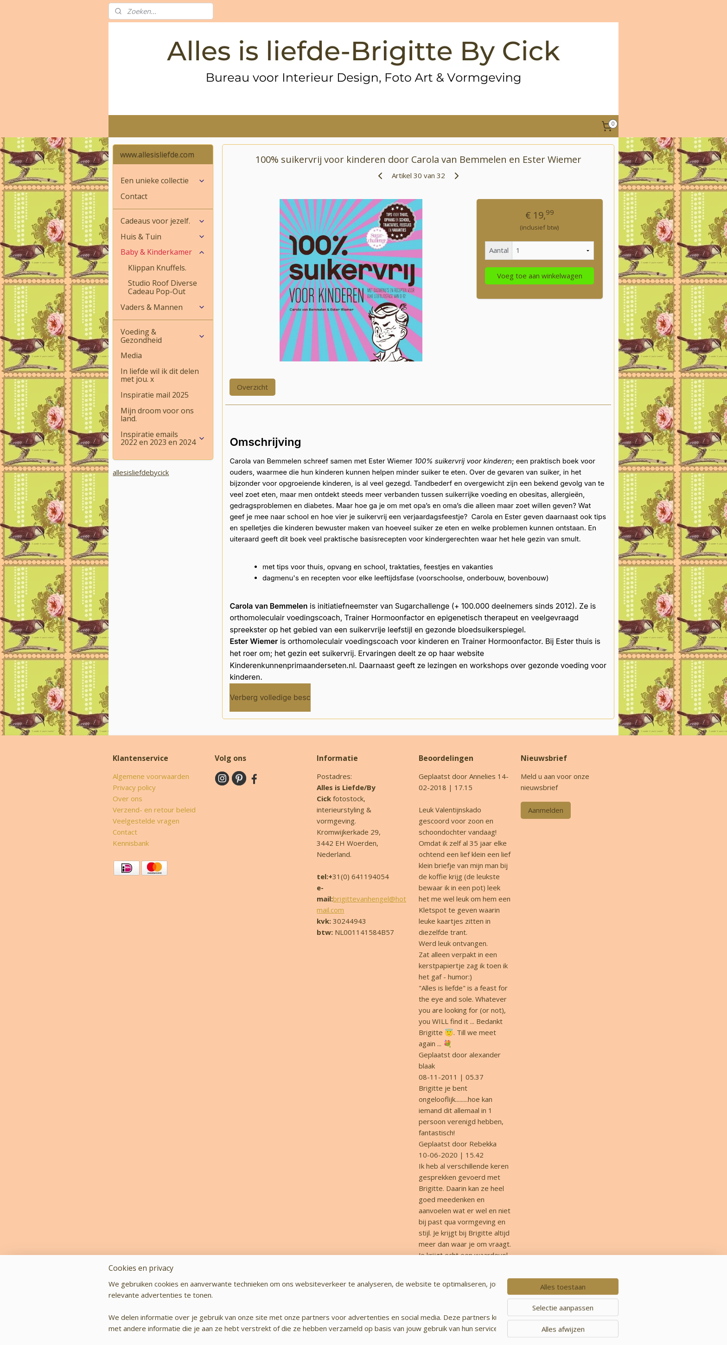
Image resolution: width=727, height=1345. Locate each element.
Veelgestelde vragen (146, 820)
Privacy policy (134, 787)
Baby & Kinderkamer (163, 252)
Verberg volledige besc (270, 697)
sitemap (339, 1328)
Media (131, 355)
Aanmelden (545, 810)
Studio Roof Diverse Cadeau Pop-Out (162, 287)
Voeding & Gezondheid (163, 336)
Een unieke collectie (163, 180)
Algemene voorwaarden (151, 776)
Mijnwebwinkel (475, 1328)
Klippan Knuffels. (157, 268)
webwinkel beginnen (394, 1328)
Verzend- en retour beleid (154, 809)
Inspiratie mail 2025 (155, 395)
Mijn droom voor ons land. (157, 414)
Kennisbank (131, 843)
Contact (134, 196)
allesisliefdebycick (141, 472)
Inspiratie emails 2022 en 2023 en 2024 (163, 438)
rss (358, 1328)
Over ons (127, 798)
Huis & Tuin (163, 237)
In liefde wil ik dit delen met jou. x (160, 375)
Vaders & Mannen (163, 307)
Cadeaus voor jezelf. (163, 221)
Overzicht (252, 387)
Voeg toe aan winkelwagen (539, 275)
